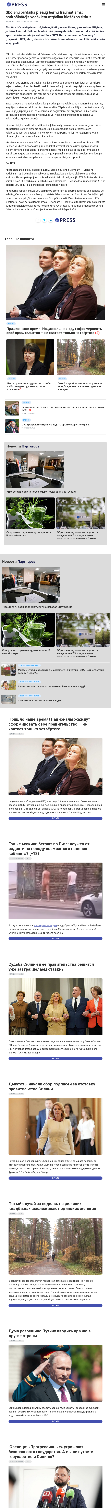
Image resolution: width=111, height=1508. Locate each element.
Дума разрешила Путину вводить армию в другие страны (56, 424)
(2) (97, 333)
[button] (103, 5)
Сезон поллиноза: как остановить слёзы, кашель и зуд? (51, 686)
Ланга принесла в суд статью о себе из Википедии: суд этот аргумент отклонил (29, 386)
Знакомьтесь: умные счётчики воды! (39, 700)
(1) (21, 389)
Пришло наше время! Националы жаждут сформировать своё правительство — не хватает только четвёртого (54, 331)
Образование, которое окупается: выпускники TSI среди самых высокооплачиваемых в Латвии (78, 535)
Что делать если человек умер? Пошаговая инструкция (41, 491)
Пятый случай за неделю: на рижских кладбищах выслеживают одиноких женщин (80, 386)
